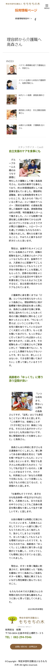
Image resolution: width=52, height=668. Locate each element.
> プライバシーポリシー (24, 627)
